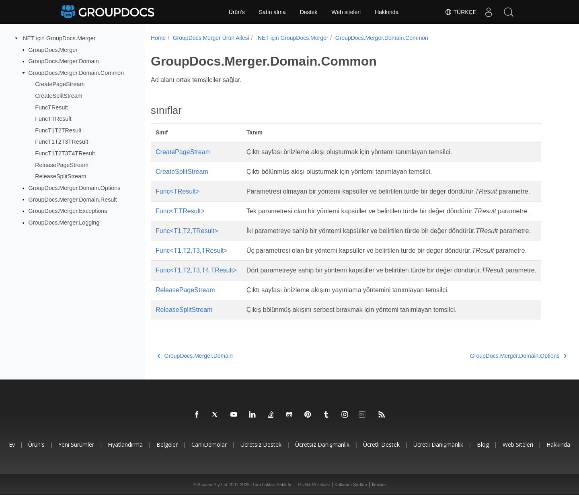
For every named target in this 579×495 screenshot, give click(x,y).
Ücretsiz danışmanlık (322, 444)
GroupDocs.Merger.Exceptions (68, 211)
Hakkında (386, 12)
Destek (309, 12)
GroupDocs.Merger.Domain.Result (73, 199)
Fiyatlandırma (125, 444)
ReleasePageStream (61, 165)
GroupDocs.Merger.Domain (64, 61)
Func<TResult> (177, 191)
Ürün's (237, 12)
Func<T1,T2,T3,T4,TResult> (196, 270)
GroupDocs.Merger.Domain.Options (75, 188)
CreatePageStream (59, 84)
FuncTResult (51, 107)
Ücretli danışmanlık (438, 444)
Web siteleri (346, 12)
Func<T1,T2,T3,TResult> (192, 250)
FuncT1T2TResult (58, 130)
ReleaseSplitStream (60, 176)
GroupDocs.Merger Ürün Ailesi (211, 38)
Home (158, 38)
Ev (12, 444)
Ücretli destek (381, 444)
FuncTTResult (53, 119)
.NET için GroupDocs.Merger (58, 38)
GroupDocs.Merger (53, 49)
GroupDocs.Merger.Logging (64, 222)
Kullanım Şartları (351, 484)
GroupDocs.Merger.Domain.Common (76, 73)
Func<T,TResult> (180, 211)
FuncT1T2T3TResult (61, 141)
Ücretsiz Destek (260, 444)
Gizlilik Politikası (314, 484)
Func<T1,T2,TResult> (187, 230)
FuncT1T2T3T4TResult (65, 153)
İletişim (379, 484)
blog (483, 444)
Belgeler (167, 444)
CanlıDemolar (209, 444)
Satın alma (272, 12)
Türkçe (460, 12)
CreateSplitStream (58, 96)
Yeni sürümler (76, 444)
